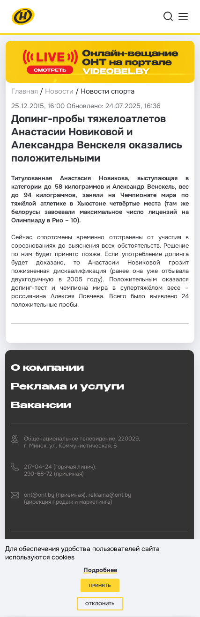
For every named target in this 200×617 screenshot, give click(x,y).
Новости (59, 91)
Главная (24, 91)
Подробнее (100, 570)
